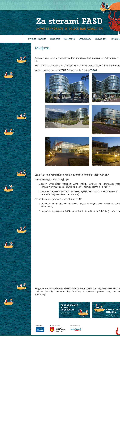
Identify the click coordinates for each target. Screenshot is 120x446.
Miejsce (42, 48)
